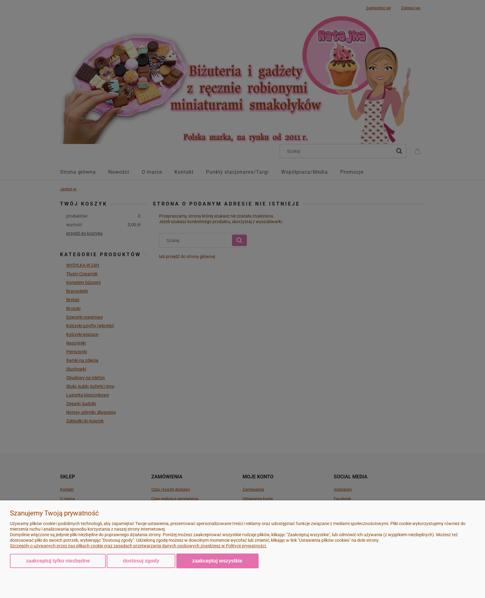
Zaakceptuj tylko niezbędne (58, 560)
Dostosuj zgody (141, 560)
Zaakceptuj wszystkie (217, 560)
